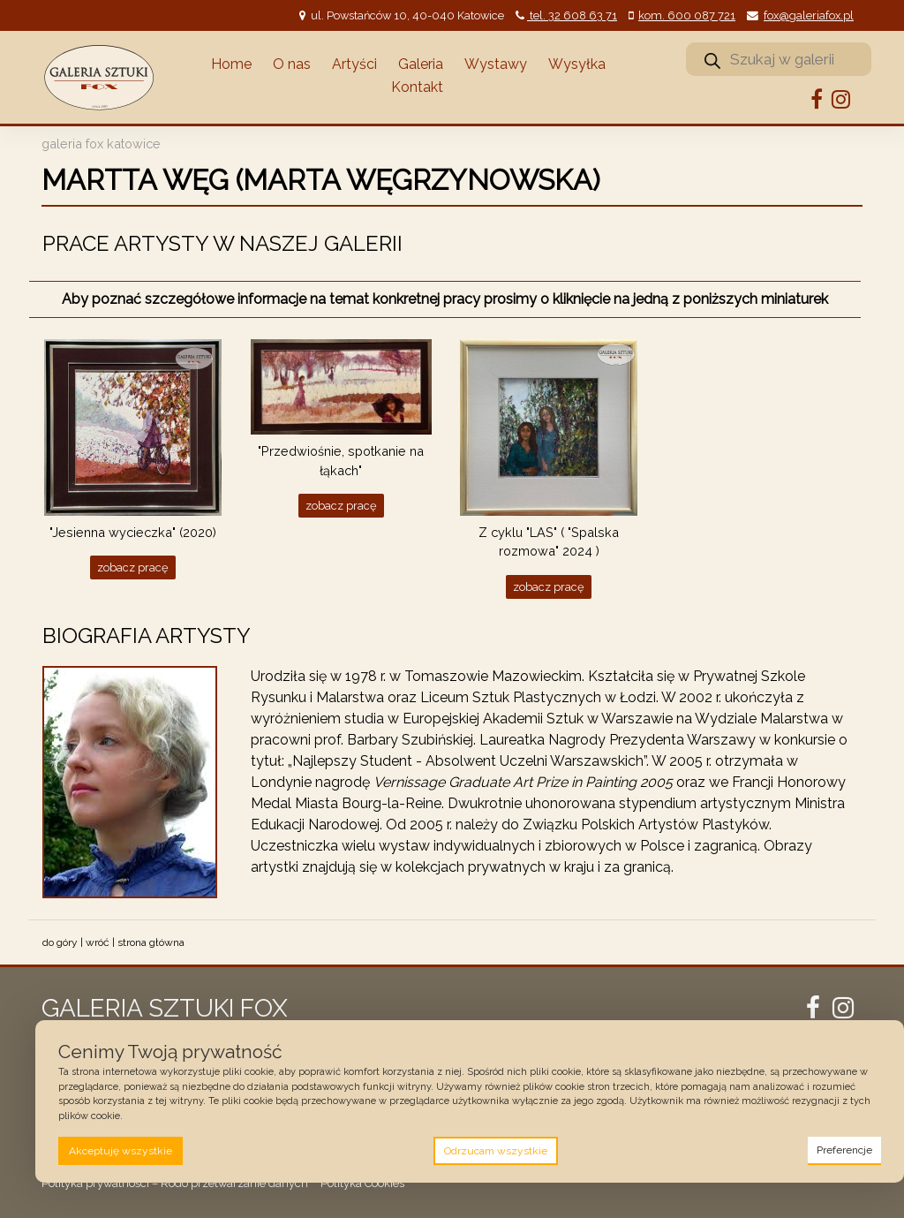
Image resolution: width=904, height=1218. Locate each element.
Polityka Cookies (362, 1183)
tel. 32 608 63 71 (572, 15)
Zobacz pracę (133, 567)
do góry (60, 942)
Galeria (420, 64)
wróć (97, 942)
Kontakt (417, 87)
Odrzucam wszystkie (495, 1151)
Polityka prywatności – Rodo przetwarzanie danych (174, 1183)
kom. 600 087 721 (686, 15)
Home (231, 64)
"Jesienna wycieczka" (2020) (132, 532)
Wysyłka (577, 64)
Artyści (354, 64)
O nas (292, 64)
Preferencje (844, 1150)
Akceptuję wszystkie (120, 1151)
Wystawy (495, 64)
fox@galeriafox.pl (809, 15)
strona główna (151, 942)
